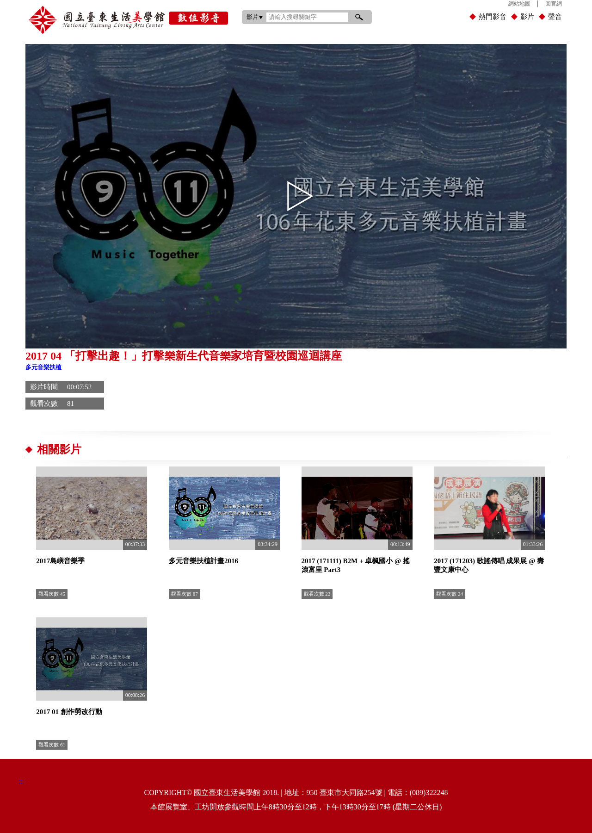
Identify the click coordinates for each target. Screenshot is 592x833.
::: (232, 2)
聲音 (555, 16)
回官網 (553, 3)
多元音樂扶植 (43, 367)
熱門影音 (492, 16)
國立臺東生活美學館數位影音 (128, 20)
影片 (527, 16)
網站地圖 (519, 3)
